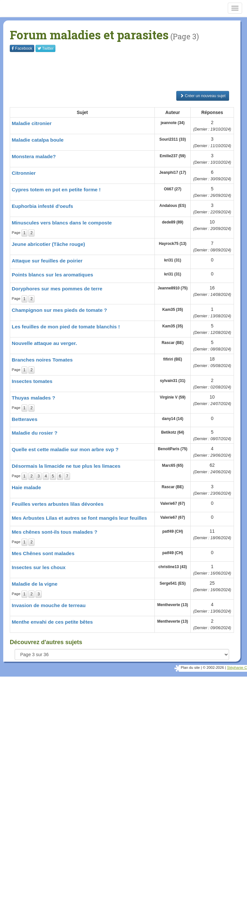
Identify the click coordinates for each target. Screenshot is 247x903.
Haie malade (26, 487)
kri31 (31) (172, 260)
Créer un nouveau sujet (202, 96)
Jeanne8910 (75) (173, 288)
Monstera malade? (34, 156)
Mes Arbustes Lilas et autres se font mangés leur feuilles (79, 518)
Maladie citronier (31, 123)
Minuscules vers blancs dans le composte (62, 222)
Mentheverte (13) (172, 605)
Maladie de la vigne (34, 584)
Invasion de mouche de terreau (49, 605)
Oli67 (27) (173, 189)
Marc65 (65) (172, 465)
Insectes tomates (32, 381)
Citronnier (24, 173)
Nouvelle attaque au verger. (44, 343)
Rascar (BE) (172, 342)
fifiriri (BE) (172, 359)
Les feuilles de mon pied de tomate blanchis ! (66, 326)
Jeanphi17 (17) (172, 172)
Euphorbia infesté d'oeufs (42, 206)
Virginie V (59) (172, 397)
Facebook (22, 48)
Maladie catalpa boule (38, 140)
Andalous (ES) (172, 205)
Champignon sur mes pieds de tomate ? (59, 310)
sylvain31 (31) (172, 380)
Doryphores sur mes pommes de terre (57, 288)
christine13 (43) (172, 567)
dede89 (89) (172, 222)
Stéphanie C (237, 667)
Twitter (45, 48)
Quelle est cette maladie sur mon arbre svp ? (65, 449)
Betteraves (24, 419)
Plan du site (190, 667)
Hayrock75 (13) (172, 243)
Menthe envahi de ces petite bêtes (52, 622)
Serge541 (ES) (173, 583)
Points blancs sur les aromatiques (52, 274)
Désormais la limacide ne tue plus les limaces (66, 466)
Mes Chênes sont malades (43, 553)
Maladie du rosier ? (34, 433)
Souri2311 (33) (172, 139)
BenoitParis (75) (172, 449)
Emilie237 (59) (172, 156)
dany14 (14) (172, 418)
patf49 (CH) (172, 531)
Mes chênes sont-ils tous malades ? (54, 532)
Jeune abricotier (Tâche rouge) (48, 244)
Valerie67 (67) (172, 503)
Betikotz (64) (172, 432)
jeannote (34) (172, 123)
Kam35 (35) (172, 309)
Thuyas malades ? (33, 398)
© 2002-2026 (213, 667)
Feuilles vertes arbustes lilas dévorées (57, 504)
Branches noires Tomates (42, 359)
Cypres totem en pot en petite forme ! (56, 189)
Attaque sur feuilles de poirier (47, 260)
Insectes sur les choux (38, 567)
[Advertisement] (128, 71)
